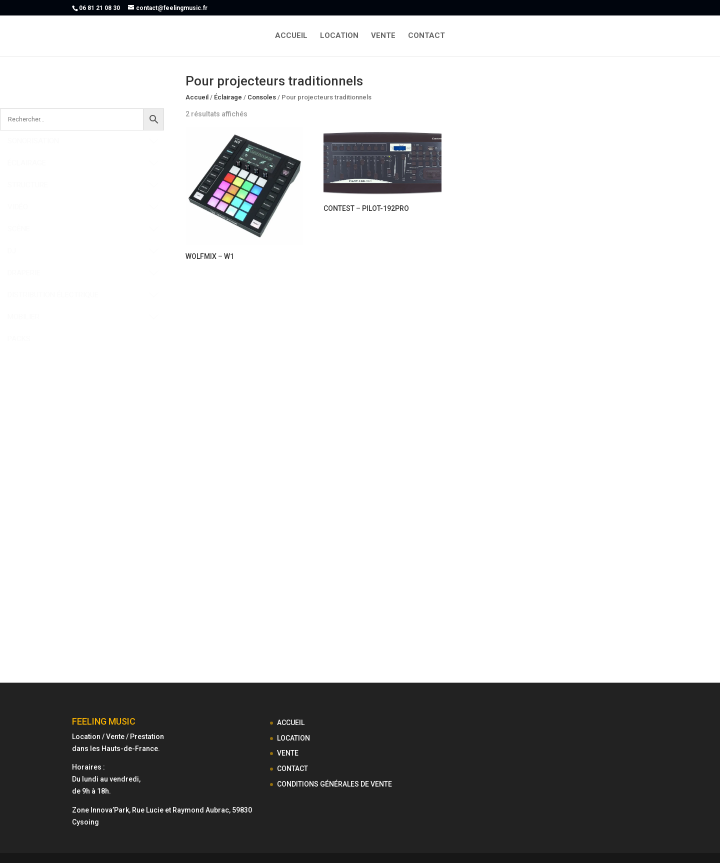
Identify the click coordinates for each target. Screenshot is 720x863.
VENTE (383, 36)
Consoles (262, 97)
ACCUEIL (291, 36)
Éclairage (228, 97)
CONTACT (426, 36)
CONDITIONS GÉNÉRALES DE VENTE (334, 784)
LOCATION (339, 36)
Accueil (197, 97)
